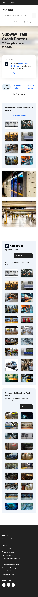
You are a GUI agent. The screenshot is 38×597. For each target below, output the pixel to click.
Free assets (6, 87)
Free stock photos (8, 552)
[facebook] (4, 585)
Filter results (19, 94)
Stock (5, 2)
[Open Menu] (34, 9)
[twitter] (8, 585)
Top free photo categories (10, 568)
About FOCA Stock (8, 574)
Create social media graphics (11, 558)
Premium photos (17, 87)
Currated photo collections (10, 565)
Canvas (12, 2)
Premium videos (30, 87)
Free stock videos (7, 555)
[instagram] (13, 585)
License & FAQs (7, 571)
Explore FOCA (6, 549)
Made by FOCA (7, 539)
